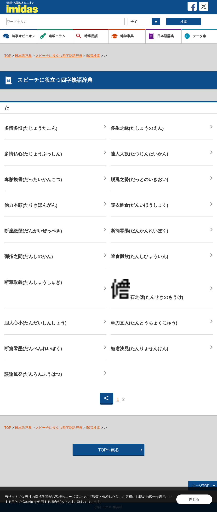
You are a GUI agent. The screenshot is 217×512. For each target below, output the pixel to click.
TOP (7, 56)
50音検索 (93, 56)
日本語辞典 (23, 56)
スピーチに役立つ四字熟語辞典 (58, 56)
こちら (96, 502)
